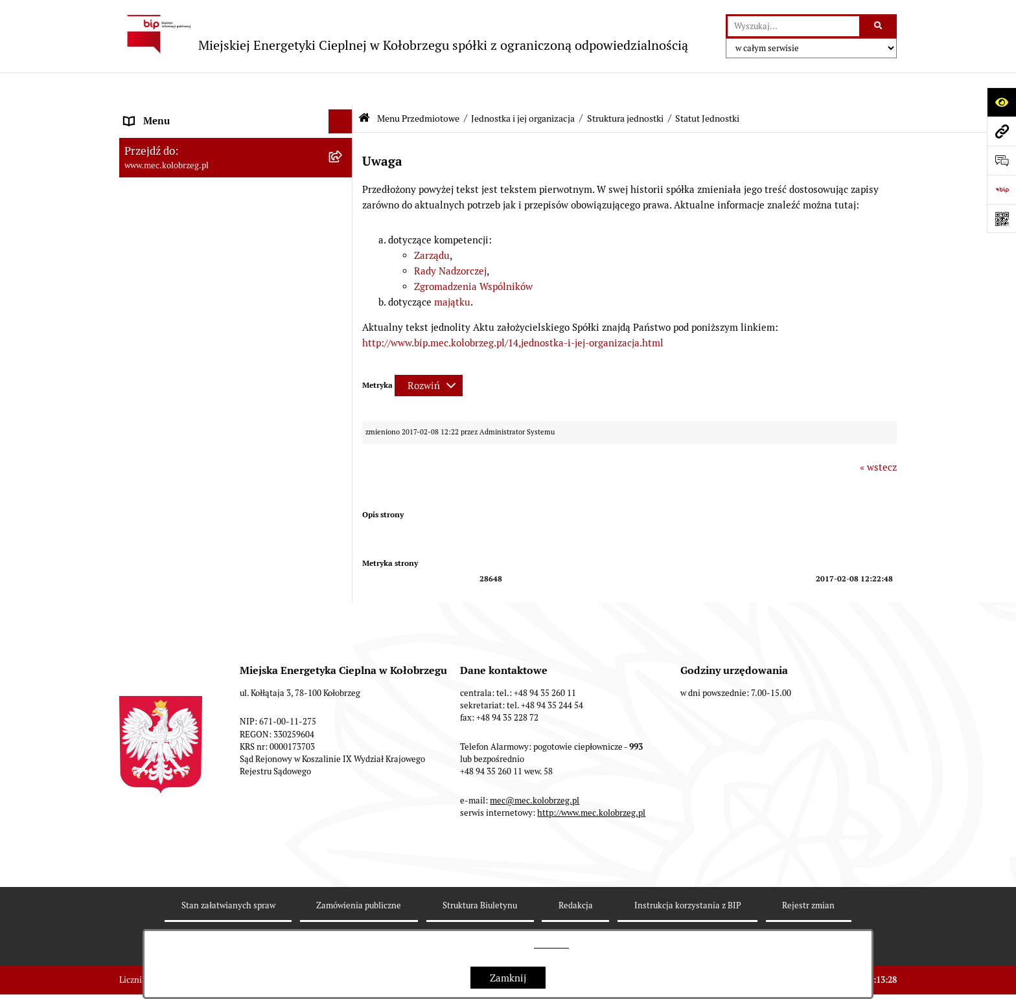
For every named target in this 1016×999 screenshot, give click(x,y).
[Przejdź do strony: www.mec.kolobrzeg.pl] (1001, 131)
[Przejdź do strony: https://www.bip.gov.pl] (1001, 189)
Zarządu (432, 223)
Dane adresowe (158, 688)
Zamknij (508, 978)
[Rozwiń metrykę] (429, 353)
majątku (451, 270)
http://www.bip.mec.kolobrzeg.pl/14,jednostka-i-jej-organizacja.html (513, 310)
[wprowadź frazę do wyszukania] (793, 26)
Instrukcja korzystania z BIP (186, 713)
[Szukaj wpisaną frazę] (879, 26)
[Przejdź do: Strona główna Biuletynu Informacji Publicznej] (364, 86)
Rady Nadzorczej (450, 238)
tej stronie (551, 944)
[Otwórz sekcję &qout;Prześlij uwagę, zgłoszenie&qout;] (1001, 160)
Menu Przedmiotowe (418, 86)
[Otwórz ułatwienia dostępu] (1001, 102)
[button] (343, 114)
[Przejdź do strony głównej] (403, 34)
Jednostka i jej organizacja (523, 86)
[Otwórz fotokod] (1001, 218)
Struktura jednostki (625, 86)
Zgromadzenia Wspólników (473, 254)
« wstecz (878, 435)
